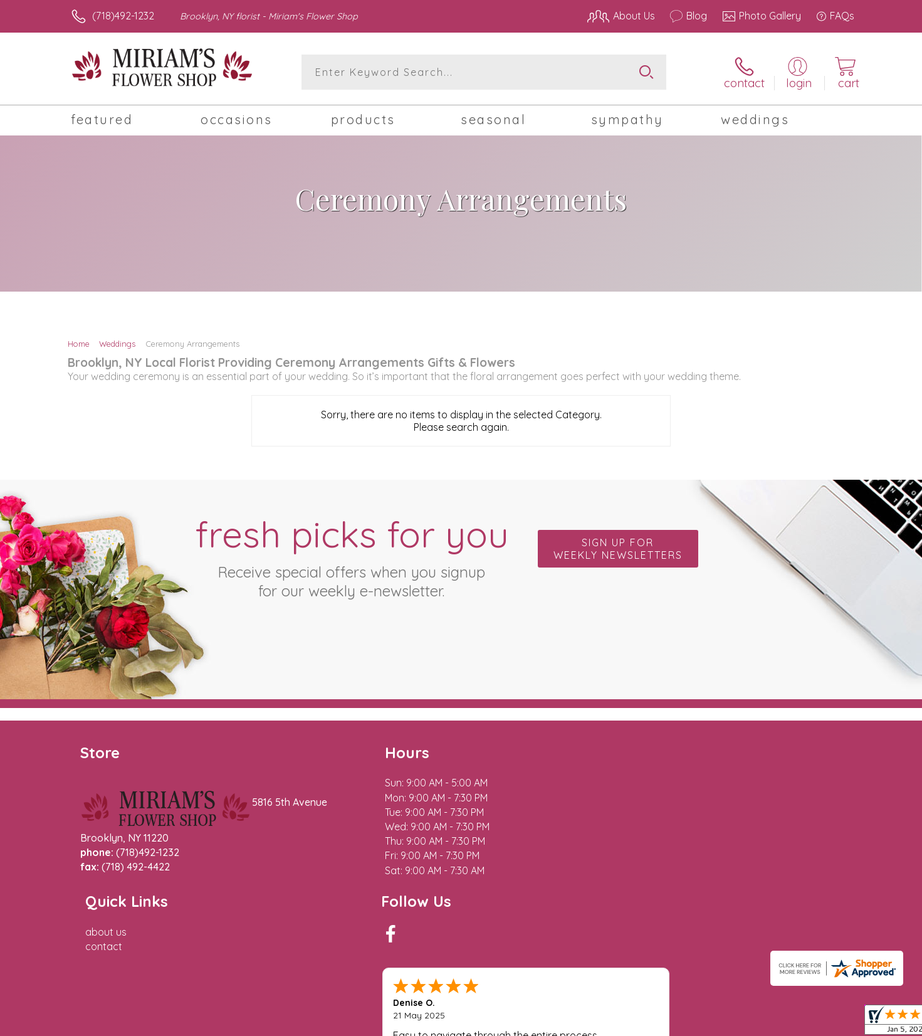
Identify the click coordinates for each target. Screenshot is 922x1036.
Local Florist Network (743, 1022)
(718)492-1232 (123, 15)
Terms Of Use (580, 1022)
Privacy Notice (654, 1022)
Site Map (821, 1022)
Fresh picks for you (351, 555)
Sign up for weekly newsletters (618, 548)
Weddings (117, 344)
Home (79, 344)
